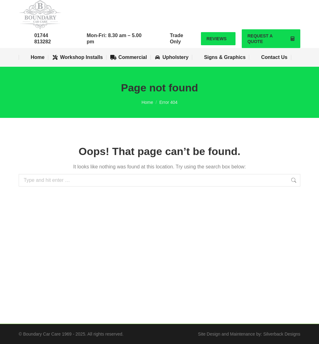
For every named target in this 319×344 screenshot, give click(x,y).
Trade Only (176, 38)
